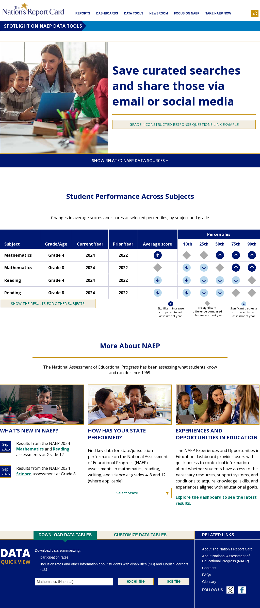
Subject (12, 244)
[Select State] (129, 493)
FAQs (206, 575)
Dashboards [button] (107, 13)
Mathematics (30, 449)
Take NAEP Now (218, 13)
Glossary (209, 582)
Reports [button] (82, 13)
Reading (61, 449)
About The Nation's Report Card (227, 549)
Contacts (209, 568)
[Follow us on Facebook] (242, 590)
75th (235, 244)
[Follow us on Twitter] (230, 590)
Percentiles (218, 234)
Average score (157, 244)
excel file (136, 581)
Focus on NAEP (186, 13)
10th (187, 244)
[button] (254, 13)
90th (251, 244)
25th (203, 244)
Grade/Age (56, 244)
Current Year (90, 244)
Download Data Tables (65, 535)
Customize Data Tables (140, 535)
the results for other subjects (53, 303)
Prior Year (123, 244)
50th (219, 244)
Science (23, 474)
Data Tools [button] (133, 13)
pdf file (174, 581)
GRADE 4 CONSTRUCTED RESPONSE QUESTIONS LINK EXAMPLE (184, 124)
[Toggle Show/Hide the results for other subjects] (47, 303)
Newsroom (158, 13)
